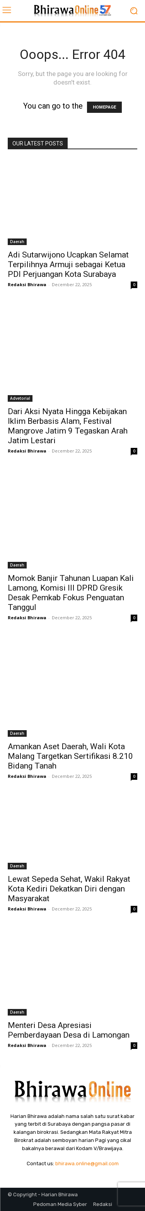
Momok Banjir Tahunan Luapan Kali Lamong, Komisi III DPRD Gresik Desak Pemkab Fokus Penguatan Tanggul (71, 593)
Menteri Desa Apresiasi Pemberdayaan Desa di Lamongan (69, 1030)
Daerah (17, 241)
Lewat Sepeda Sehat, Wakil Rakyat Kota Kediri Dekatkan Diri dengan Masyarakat (69, 888)
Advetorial (20, 398)
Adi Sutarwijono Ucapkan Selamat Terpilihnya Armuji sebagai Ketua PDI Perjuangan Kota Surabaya (68, 264)
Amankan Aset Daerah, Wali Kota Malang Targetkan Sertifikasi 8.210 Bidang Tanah (70, 756)
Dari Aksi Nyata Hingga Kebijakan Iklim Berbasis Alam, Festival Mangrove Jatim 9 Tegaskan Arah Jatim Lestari (68, 426)
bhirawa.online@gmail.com (87, 1163)
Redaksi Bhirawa (27, 284)
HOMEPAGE (104, 107)
